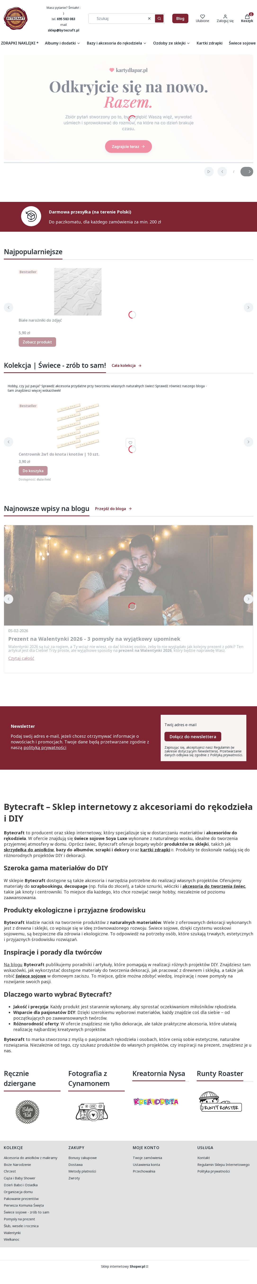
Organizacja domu (18, 1192)
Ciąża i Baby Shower (19, 1178)
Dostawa (75, 1164)
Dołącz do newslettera (192, 736)
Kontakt (203, 1157)
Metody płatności (82, 1171)
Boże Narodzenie (17, 1164)
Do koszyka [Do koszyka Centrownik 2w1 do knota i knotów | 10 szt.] (33, 470)
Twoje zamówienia (147, 1157)
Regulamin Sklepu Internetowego (223, 1164)
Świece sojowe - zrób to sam (26, 1212)
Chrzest (10, 1171)
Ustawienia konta (146, 1164)
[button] (159, 18)
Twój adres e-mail (180, 725)
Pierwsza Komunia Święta (24, 1205)
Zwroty (74, 1178)
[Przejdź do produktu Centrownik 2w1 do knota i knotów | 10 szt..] (78, 425)
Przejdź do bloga (113, 508)
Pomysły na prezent (19, 1219)
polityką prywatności (44, 747)
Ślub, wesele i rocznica (21, 1226)
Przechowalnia (144, 1171)
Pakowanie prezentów (21, 1198)
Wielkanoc (11, 1239)
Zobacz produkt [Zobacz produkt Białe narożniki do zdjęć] (37, 342)
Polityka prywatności (213, 1171)
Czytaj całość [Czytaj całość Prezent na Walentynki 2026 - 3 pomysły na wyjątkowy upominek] (21, 658)
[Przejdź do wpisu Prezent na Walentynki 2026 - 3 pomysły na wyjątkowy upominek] (128, 575)
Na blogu (13, 964)
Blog (180, 18)
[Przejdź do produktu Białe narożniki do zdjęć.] (78, 291)
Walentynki (12, 1233)
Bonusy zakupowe (82, 1157)
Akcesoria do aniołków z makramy (30, 1157)
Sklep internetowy (123, 1266)
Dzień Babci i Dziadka (21, 1185)
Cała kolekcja (127, 365)
